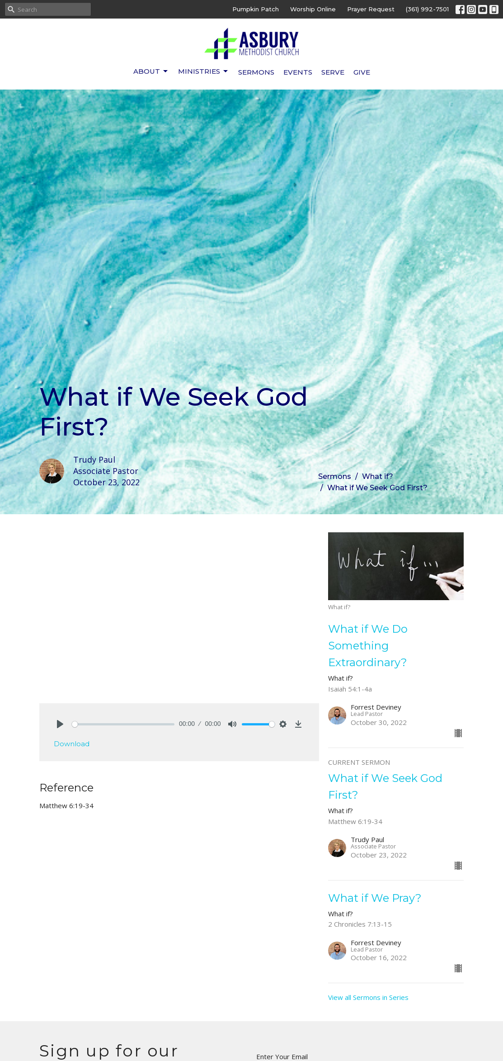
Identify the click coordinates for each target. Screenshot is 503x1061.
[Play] (60, 724)
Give (361, 72)
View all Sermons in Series (368, 997)
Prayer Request (371, 9)
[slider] (123, 724)
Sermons (256, 72)
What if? (377, 476)
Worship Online (313, 9)
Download (71, 743)
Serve (332, 72)
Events (297, 72)
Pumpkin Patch (255, 9)
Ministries (203, 71)
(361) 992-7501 (427, 9)
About (151, 71)
